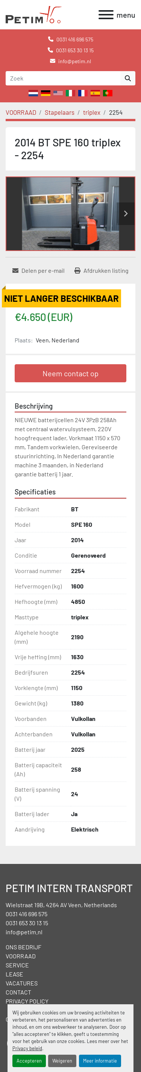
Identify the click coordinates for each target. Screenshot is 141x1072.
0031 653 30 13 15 (75, 50)
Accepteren (29, 1061)
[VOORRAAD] (21, 112)
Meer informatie (100, 1061)
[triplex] (91, 112)
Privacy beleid (27, 1048)
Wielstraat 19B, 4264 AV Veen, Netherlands (61, 904)
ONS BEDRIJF (23, 946)
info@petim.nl (74, 61)
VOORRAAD (21, 955)
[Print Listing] (101, 270)
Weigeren (62, 1061)
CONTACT (18, 992)
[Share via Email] (39, 270)
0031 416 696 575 (74, 39)
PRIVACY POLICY (27, 1001)
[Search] (63, 78)
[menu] (106, 14)
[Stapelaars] (59, 112)
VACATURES (22, 983)
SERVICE (17, 965)
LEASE (14, 974)
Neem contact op (70, 373)
